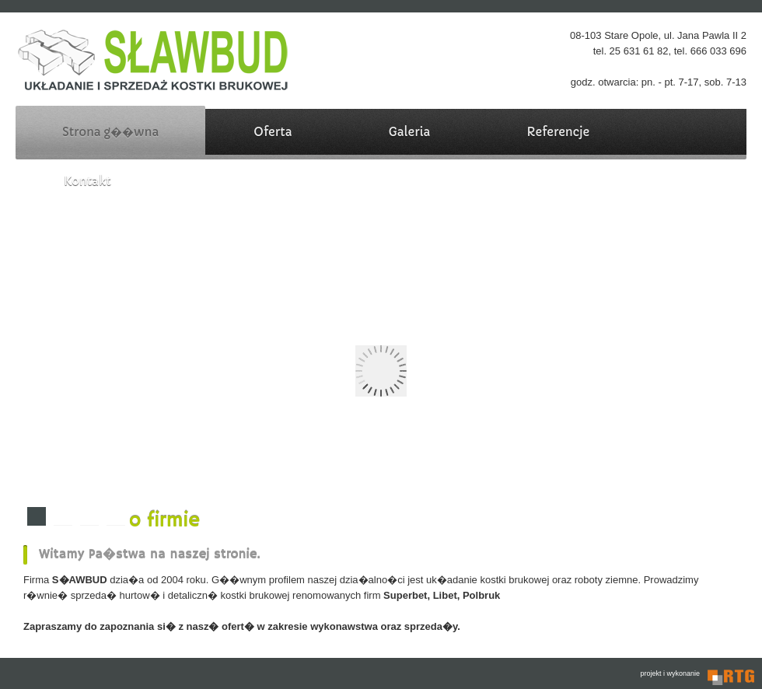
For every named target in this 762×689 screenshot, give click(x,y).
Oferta (272, 131)
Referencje (557, 131)
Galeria (410, 131)
